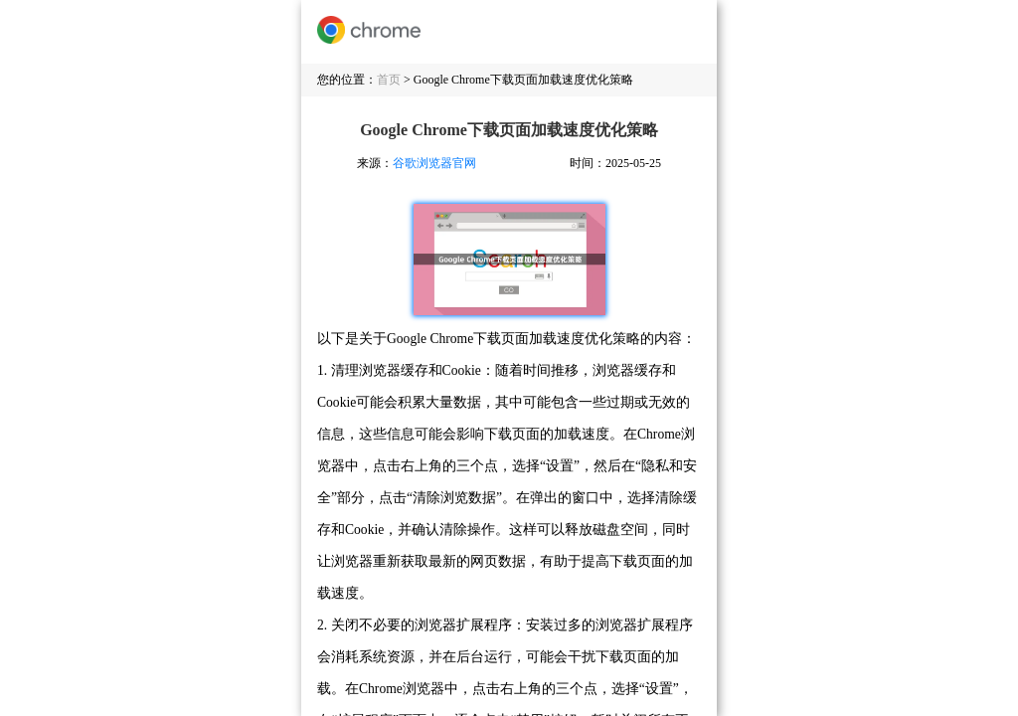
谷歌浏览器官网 (434, 163)
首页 (389, 80)
